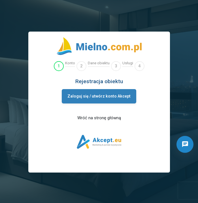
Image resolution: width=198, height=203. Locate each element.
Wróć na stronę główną (99, 117)
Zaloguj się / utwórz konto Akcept (99, 96)
